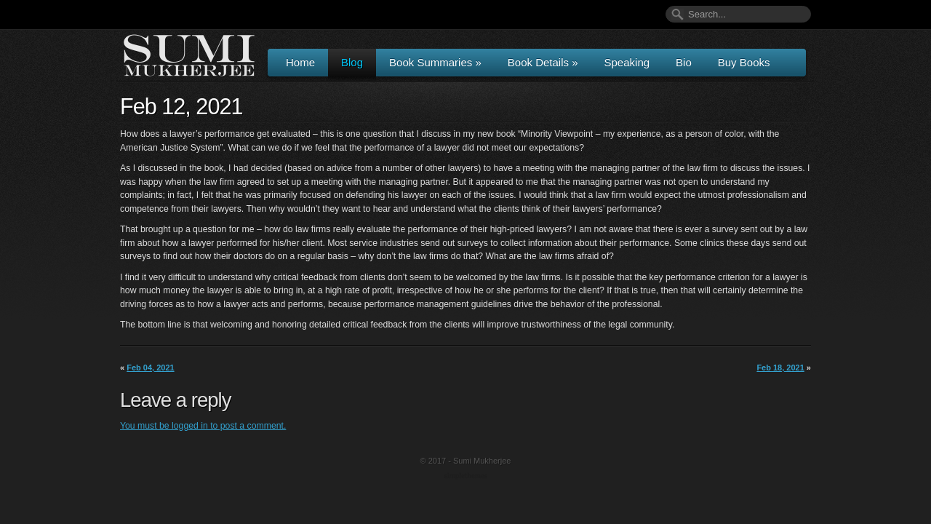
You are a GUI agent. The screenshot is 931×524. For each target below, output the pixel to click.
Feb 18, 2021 (780, 367)
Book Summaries (435, 62)
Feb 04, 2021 (150, 367)
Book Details (543, 62)
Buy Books (744, 62)
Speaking (627, 62)
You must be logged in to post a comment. (203, 426)
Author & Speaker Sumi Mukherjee (189, 55)
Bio (684, 62)
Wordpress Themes (467, 476)
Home (300, 62)
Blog (352, 62)
